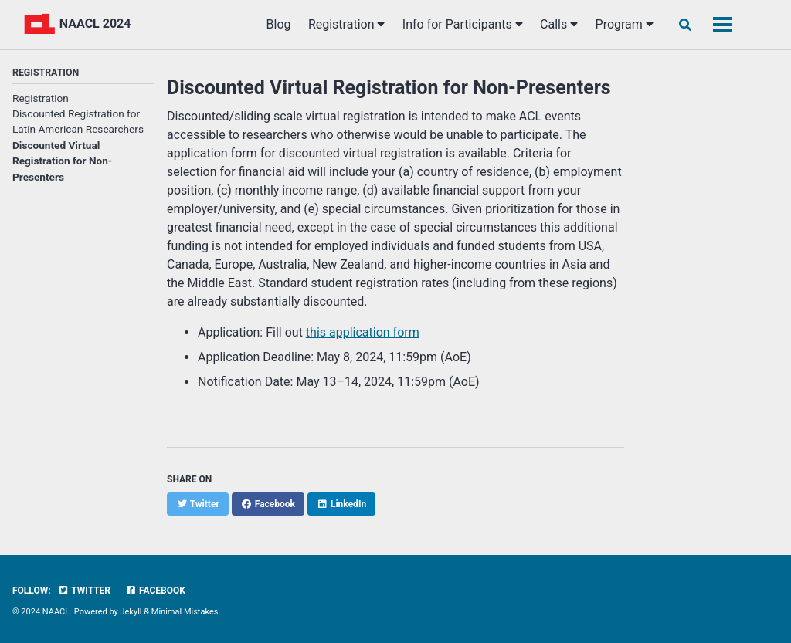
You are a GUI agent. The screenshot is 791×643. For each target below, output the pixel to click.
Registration (346, 24)
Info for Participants (462, 24)
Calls (559, 24)
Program (625, 24)
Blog (278, 24)
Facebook (155, 590)
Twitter (84, 590)
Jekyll (130, 612)
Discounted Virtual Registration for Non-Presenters (62, 161)
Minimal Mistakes (185, 612)
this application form (362, 332)
